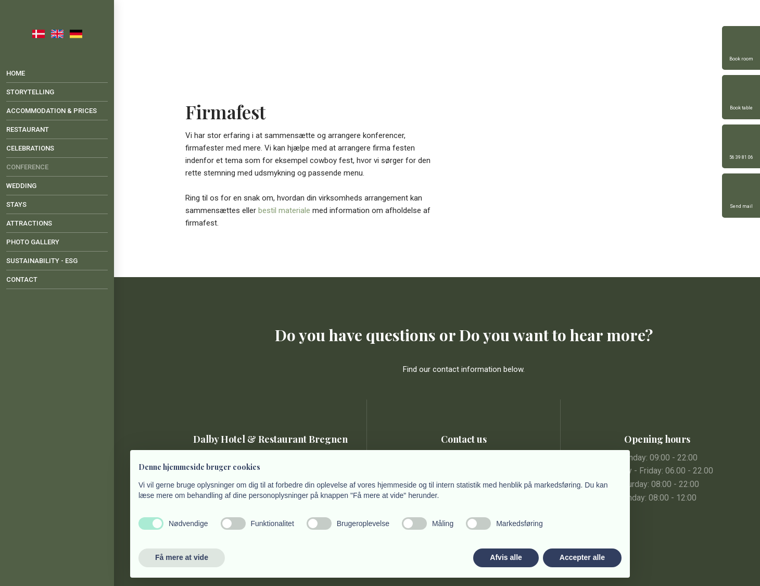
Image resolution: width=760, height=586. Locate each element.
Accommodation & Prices (51, 111)
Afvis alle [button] (506, 557)
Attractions (29, 223)
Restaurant (27, 129)
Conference (27, 167)
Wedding (21, 186)
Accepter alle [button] (582, 557)
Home (15, 73)
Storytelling (30, 92)
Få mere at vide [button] (181, 557)
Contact (21, 279)
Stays (16, 204)
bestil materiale (284, 210)
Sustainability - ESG (42, 261)
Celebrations (30, 148)
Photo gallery (32, 242)
